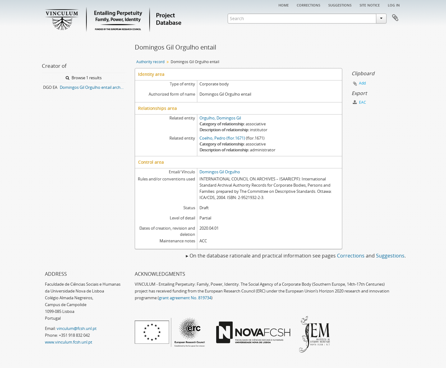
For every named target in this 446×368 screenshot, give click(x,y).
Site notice (370, 4)
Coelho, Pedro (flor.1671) (222, 138)
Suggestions (340, 4)
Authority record (150, 61)
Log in (394, 4)
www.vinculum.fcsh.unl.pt (68, 342)
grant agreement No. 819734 (185, 298)
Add (362, 83)
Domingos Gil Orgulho (219, 172)
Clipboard (395, 18)
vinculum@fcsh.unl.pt (77, 328)
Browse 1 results (84, 77)
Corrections (308, 4)
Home (283, 4)
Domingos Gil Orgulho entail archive (92, 87)
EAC (359, 102)
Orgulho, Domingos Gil (220, 118)
